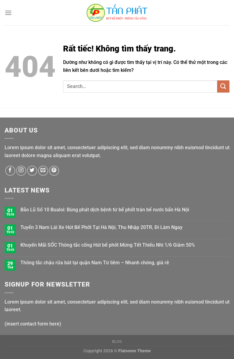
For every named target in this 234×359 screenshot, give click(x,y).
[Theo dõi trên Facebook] (10, 171)
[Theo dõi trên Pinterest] (54, 171)
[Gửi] (223, 86)
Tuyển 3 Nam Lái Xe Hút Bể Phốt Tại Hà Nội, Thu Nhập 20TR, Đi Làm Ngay (101, 227)
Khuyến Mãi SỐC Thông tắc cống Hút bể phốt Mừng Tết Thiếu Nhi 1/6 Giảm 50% (107, 245)
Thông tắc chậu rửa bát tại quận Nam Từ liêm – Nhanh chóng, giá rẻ (94, 263)
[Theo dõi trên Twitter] (32, 171)
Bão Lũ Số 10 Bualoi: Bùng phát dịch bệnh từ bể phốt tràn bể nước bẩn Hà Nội (104, 210)
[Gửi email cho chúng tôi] (43, 171)
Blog (117, 342)
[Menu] (8, 12)
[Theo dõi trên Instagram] (21, 171)
